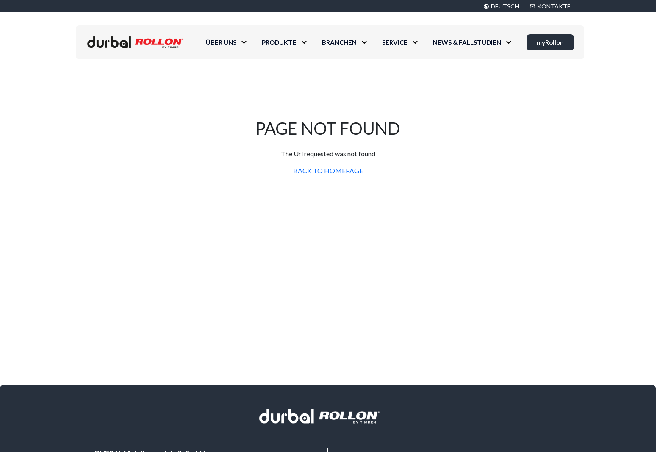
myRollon (550, 42)
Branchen (339, 42)
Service (395, 42)
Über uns (221, 42)
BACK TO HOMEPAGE (328, 170)
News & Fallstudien (467, 42)
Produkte (279, 42)
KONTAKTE (554, 6)
